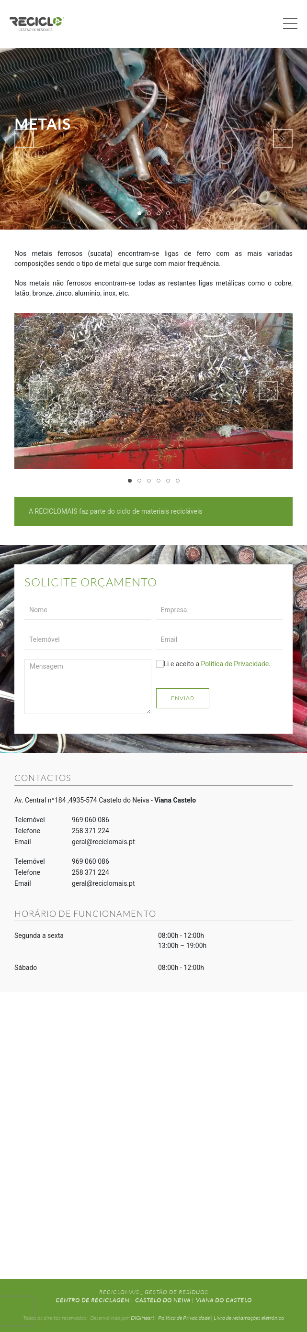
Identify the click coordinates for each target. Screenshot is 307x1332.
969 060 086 (90, 820)
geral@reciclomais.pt (103, 842)
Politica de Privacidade (235, 664)
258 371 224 (90, 831)
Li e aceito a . (213, 664)
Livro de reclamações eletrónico (249, 1316)
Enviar (182, 698)
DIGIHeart (142, 1316)
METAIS (150, 214)
